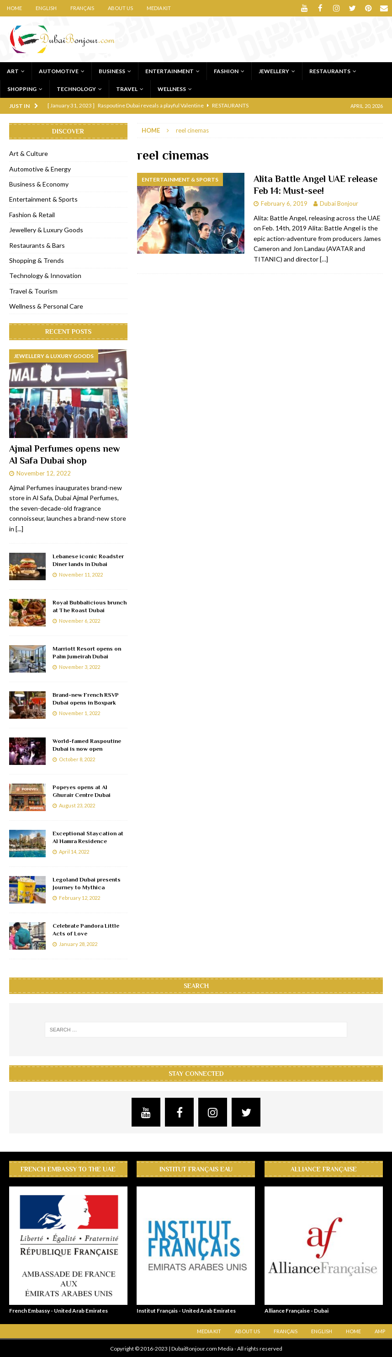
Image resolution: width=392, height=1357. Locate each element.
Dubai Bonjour (339, 203)
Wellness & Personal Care (46, 306)
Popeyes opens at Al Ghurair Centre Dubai (82, 790)
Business (112, 70)
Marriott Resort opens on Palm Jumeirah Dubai (87, 652)
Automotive (59, 70)
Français (82, 8)
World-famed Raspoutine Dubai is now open (87, 744)
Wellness (172, 88)
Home (14, 8)
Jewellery (274, 70)
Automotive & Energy (40, 168)
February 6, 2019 (284, 203)
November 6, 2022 (79, 620)
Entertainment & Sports (43, 199)
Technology (76, 88)
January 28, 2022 (78, 943)
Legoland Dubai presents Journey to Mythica (87, 883)
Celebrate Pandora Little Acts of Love (86, 929)
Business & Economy (39, 183)
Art (13, 70)
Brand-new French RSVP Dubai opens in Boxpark (86, 698)
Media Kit (159, 8)
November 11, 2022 (81, 574)
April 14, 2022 (74, 851)
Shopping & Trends (36, 260)
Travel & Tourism (33, 290)
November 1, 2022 (79, 713)
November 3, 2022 (79, 666)
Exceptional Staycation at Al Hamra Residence (88, 836)
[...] (19, 528)
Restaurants (329, 70)
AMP (380, 1331)
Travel (127, 88)
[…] (324, 258)
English (46, 8)
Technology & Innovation (45, 275)
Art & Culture (28, 153)
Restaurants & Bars (37, 244)
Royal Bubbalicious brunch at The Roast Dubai (90, 605)
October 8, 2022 (77, 759)
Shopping (22, 88)
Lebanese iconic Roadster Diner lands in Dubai (88, 559)
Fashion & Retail (32, 214)
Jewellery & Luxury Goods (46, 229)
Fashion (226, 70)
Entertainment (169, 70)
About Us (120, 8)
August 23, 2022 (77, 805)
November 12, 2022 (43, 472)
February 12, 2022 (79, 897)
